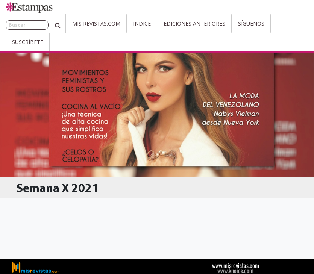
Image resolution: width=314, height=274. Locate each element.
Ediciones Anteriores (178, 23)
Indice (125, 23)
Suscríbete (276, 23)
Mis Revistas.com (80, 23)
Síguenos (234, 23)
